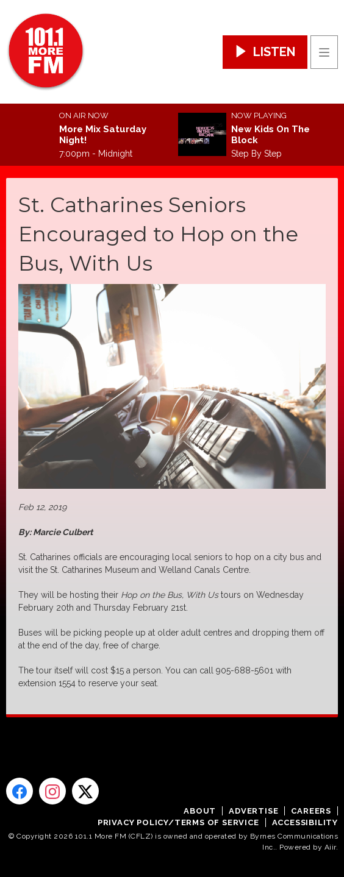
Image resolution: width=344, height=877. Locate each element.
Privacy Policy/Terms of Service (178, 822)
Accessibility (305, 822)
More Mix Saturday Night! (102, 135)
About (200, 810)
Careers (311, 810)
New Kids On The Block (270, 135)
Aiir (330, 847)
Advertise (253, 810)
